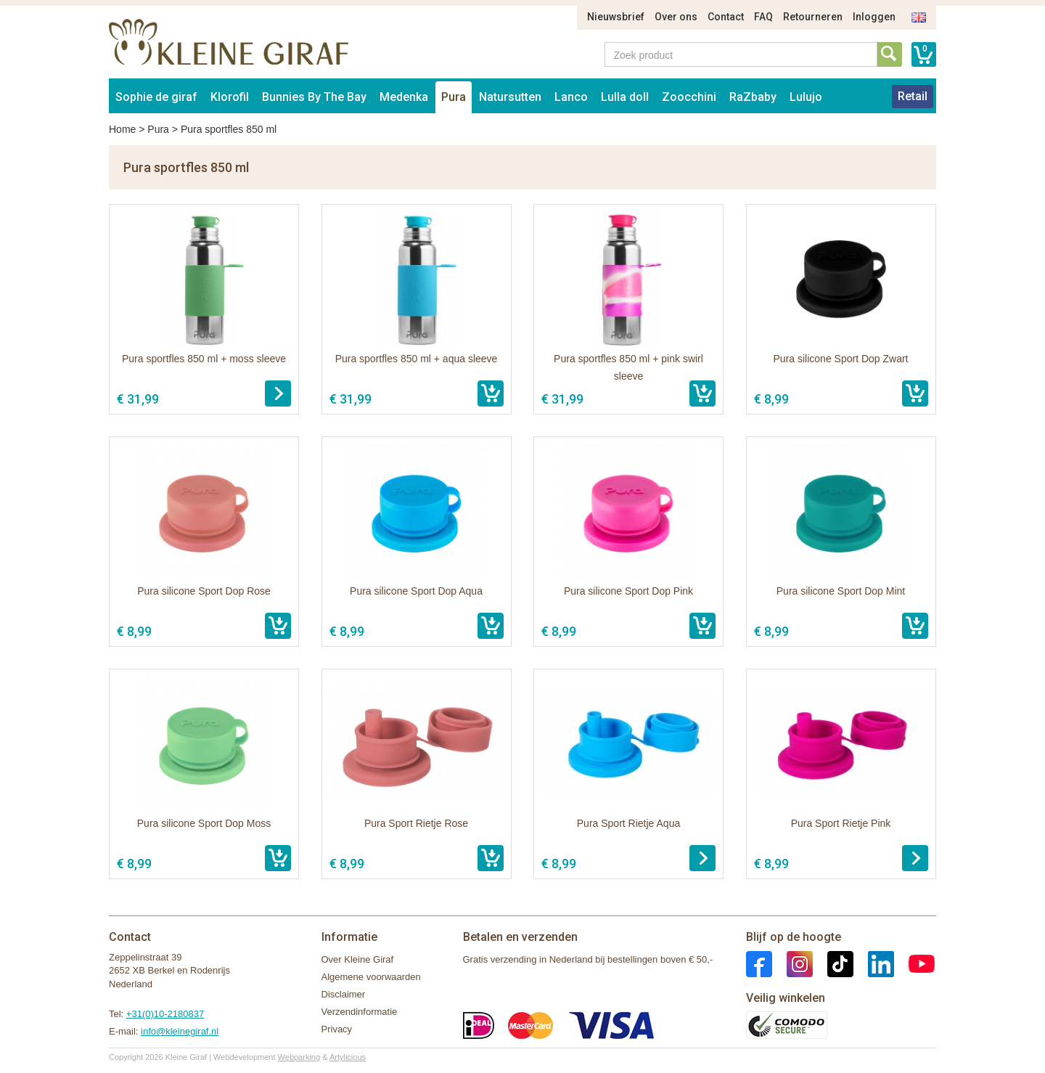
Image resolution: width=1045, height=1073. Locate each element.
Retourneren (813, 17)
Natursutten (510, 97)
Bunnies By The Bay (314, 97)
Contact (726, 17)
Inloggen (874, 17)
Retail (912, 96)
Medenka (404, 97)
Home (122, 129)
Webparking (299, 1057)
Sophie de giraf (156, 97)
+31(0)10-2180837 (165, 1013)
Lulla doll (625, 97)
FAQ (763, 17)
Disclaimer (343, 994)
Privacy (337, 1029)
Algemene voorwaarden (371, 976)
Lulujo (806, 97)
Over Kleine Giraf (357, 959)
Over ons (676, 17)
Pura (453, 97)
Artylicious (347, 1057)
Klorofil (229, 97)
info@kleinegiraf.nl (179, 1031)
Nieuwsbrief (615, 17)
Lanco (571, 97)
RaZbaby (752, 97)
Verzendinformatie (359, 1011)
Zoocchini (689, 97)
